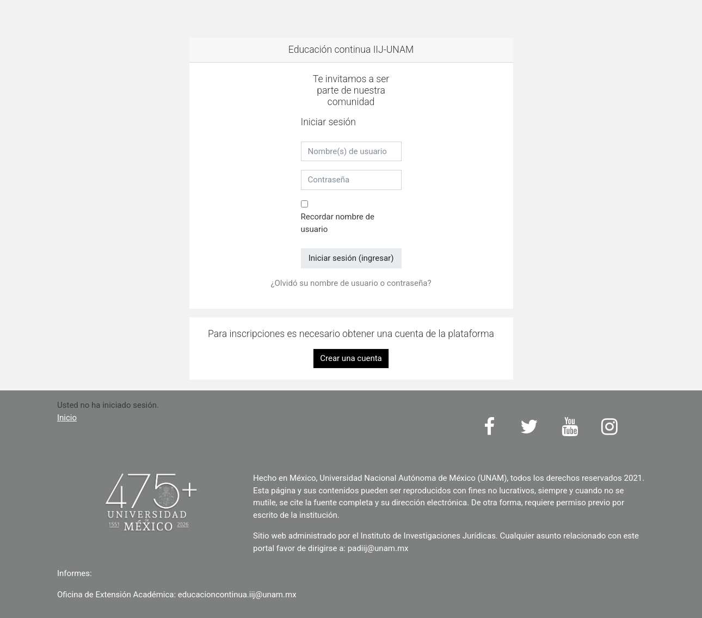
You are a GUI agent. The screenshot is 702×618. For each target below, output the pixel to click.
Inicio (67, 418)
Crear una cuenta (350, 358)
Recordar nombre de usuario (337, 223)
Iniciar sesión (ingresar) (351, 258)
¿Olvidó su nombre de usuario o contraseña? (350, 283)
